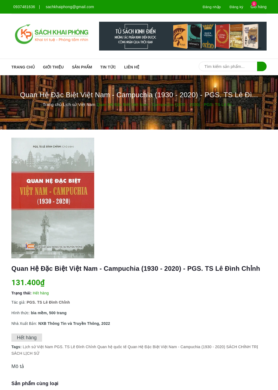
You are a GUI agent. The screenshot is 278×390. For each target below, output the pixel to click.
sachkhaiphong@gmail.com (70, 7)
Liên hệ (131, 67)
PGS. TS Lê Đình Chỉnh (75, 347)
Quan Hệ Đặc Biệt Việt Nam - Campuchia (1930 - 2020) (176, 347)
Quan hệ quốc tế (112, 347)
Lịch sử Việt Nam (38, 347)
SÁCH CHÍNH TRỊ (242, 347)
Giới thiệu (53, 67)
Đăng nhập (210, 7)
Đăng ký (236, 7)
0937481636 (24, 7)
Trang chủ (23, 67)
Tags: (17, 347)
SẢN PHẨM (82, 67)
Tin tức (108, 67)
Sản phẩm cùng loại (34, 383)
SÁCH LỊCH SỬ (25, 353)
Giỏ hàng (259, 7)
